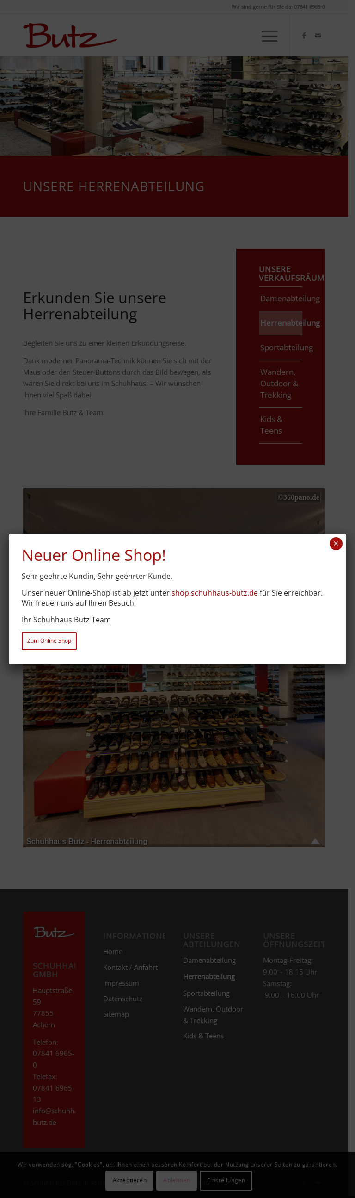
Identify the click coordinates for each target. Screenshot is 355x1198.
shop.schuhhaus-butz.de (214, 593)
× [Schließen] (335, 543)
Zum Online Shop (49, 641)
